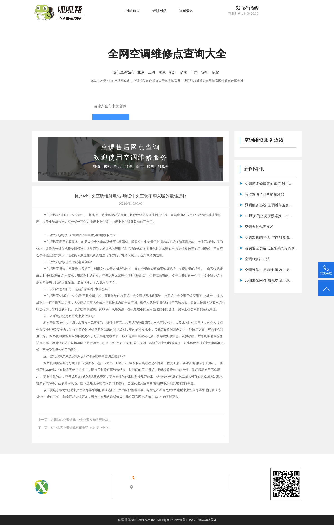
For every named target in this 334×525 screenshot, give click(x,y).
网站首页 (132, 11)
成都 (215, 72)
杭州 (172, 72)
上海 (151, 72)
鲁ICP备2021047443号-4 (199, 520)
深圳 (205, 72)
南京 (162, 72)
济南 (183, 72)
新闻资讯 (186, 11)
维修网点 (159, 11)
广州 (194, 72)
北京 (141, 72)
